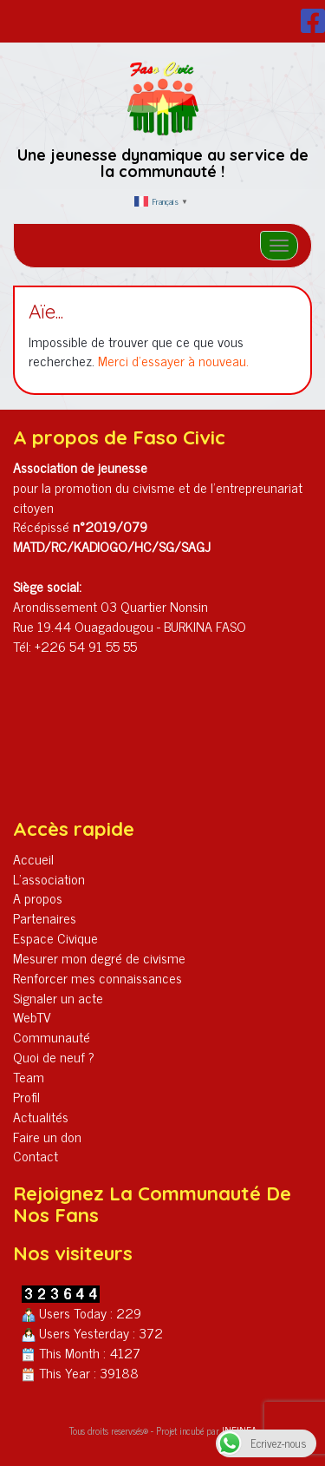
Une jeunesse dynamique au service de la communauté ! (163, 163)
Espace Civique (55, 937)
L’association (49, 878)
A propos (37, 897)
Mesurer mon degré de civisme (99, 957)
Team (28, 1076)
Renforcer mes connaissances (97, 977)
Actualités (40, 1116)
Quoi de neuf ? (53, 1056)
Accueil (33, 858)
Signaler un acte (58, 997)
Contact (35, 1155)
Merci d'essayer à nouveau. (173, 360)
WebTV (32, 1016)
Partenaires (44, 917)
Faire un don (47, 1136)
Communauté (51, 1036)
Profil (26, 1096)
